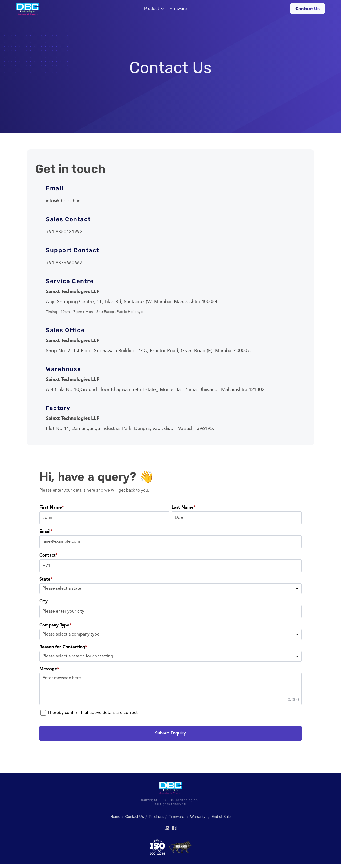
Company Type (55, 625)
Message (49, 669)
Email (45, 531)
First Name (51, 507)
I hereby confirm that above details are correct (89, 713)
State (45, 579)
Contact (48, 555)
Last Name (184, 507)
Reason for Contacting (63, 647)
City (43, 601)
